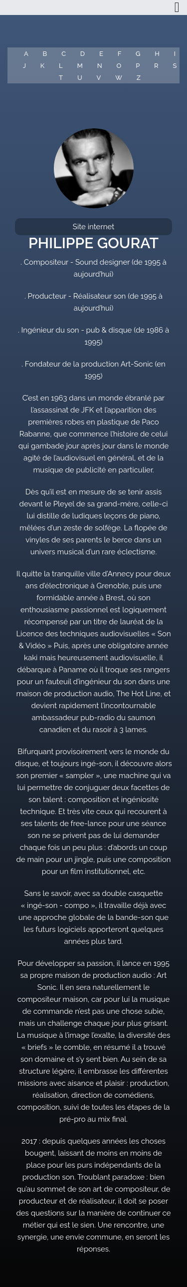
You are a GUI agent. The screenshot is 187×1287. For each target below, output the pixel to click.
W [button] (118, 77)
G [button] (138, 53)
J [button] (24, 65)
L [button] (61, 65)
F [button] (120, 53)
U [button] (79, 77)
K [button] (42, 65)
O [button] (119, 65)
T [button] (61, 77)
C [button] (63, 53)
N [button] (99, 65)
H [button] (157, 53)
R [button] (156, 65)
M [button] (80, 65)
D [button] (82, 53)
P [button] (138, 65)
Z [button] (139, 77)
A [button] (26, 53)
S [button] (175, 65)
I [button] (175, 53)
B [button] (45, 53)
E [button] (101, 53)
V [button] (99, 77)
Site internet (93, 226)
